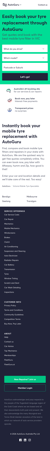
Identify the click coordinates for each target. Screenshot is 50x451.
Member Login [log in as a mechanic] (25, 387)
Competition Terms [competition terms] (12, 319)
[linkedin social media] (25, 439)
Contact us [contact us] (8, 341)
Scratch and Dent (11, 283)
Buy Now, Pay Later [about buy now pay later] (12, 323)
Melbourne (32, 196)
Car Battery (9, 264)
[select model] (24, 58)
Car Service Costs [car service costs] (11, 214)
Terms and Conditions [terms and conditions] (13, 310)
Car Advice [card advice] (9, 346)
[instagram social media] (29, 439)
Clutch (7, 242)
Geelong (6, 201)
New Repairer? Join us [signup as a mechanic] (25, 379)
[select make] (24, 49)
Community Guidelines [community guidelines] (13, 314)
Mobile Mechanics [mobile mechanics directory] (11, 228)
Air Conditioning (11, 246)
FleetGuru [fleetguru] (8, 360)
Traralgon (31, 201)
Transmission (9, 269)
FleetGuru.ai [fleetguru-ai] (9, 364)
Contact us (42, 4)
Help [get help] (6, 337)
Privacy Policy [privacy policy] (10, 305)
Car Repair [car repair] (8, 219)
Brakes (7, 237)
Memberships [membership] (10, 355)
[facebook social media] (20, 439)
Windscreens (9, 233)
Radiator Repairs (11, 260)
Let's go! (25, 76)
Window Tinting (11, 278)
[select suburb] (25, 67)
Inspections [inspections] (9, 292)
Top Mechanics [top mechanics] (10, 350)
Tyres (6, 274)
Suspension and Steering (14, 251)
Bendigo (6, 196)
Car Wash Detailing (12, 287)
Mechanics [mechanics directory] (8, 223)
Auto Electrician (10, 255)
